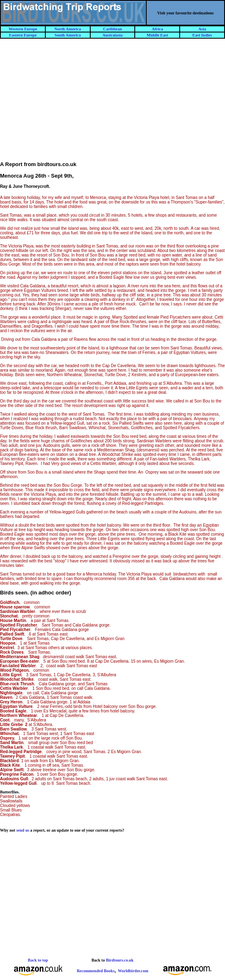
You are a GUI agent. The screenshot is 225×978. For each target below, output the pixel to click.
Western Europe (23, 29)
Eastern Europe (23, 35)
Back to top (38, 960)
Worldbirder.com (133, 971)
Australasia (113, 35)
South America (67, 35)
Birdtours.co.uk (120, 960)
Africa (157, 29)
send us (22, 830)
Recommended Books (96, 971)
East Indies (202, 35)
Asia (202, 29)
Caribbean (112, 29)
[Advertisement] (113, 103)
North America (67, 29)
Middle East (157, 35)
